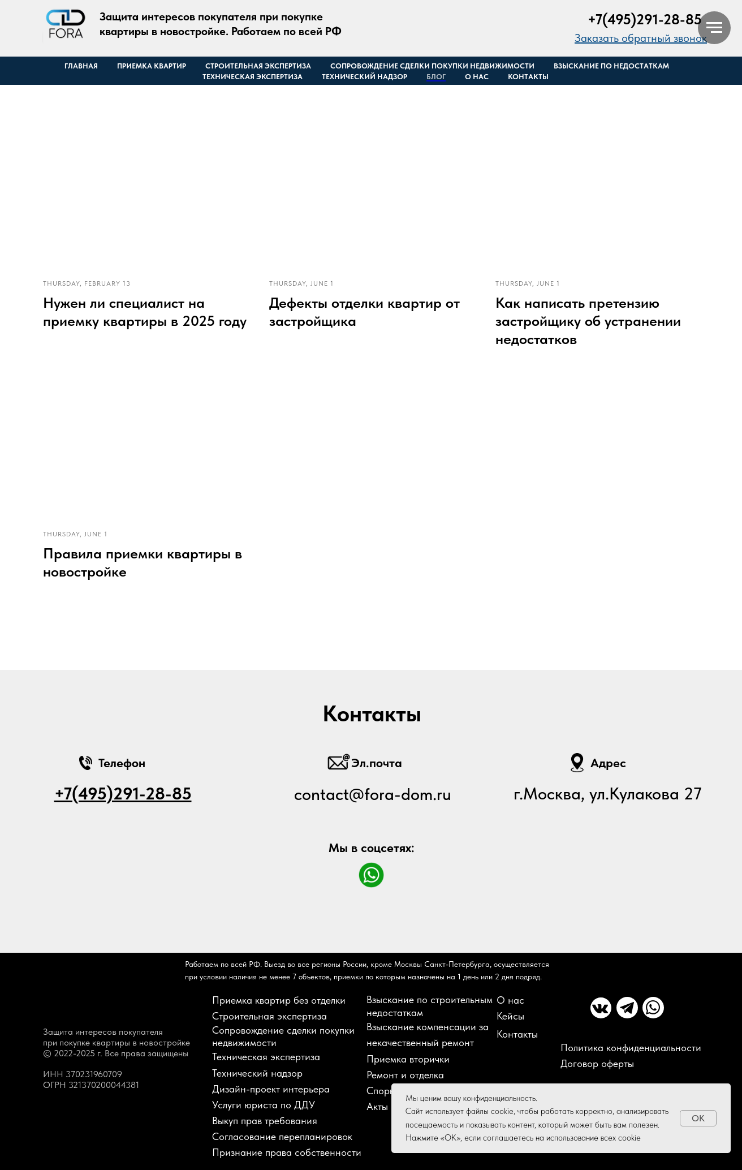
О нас (477, 76)
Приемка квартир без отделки (279, 1000)
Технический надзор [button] (364, 76)
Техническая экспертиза (252, 76)
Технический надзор (257, 1073)
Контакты (528, 76)
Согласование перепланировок (282, 1136)
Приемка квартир (151, 66)
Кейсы (510, 1016)
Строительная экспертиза (258, 66)
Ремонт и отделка (405, 1075)
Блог (436, 76)
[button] (641, 38)
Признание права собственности (286, 1152)
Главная (81, 66)
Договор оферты (597, 1063)
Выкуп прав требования (264, 1120)
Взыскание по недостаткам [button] (611, 66)
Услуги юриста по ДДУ (263, 1105)
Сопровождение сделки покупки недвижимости (432, 66)
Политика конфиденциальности (630, 1047)
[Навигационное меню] (714, 27)
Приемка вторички (408, 1059)
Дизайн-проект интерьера (271, 1089)
